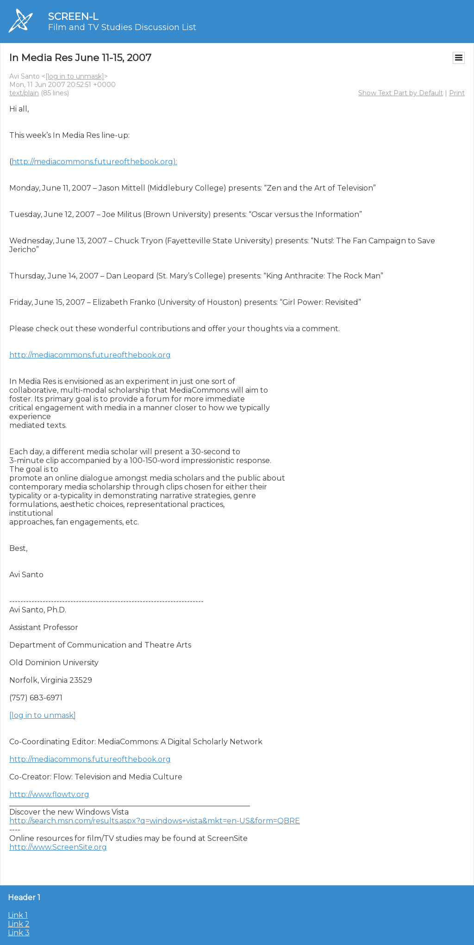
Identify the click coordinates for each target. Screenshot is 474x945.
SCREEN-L (73, 16)
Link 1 (18, 915)
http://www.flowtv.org (49, 794)
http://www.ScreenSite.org (58, 847)
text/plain (24, 93)
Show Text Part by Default (400, 93)
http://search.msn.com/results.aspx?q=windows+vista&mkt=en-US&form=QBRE (154, 820)
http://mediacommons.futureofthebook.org (90, 355)
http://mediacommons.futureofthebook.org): (94, 161)
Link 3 (19, 932)
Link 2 (19, 924)
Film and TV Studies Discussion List (122, 27)
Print (457, 93)
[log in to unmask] (74, 76)
